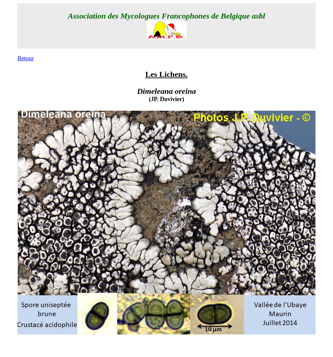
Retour (26, 58)
